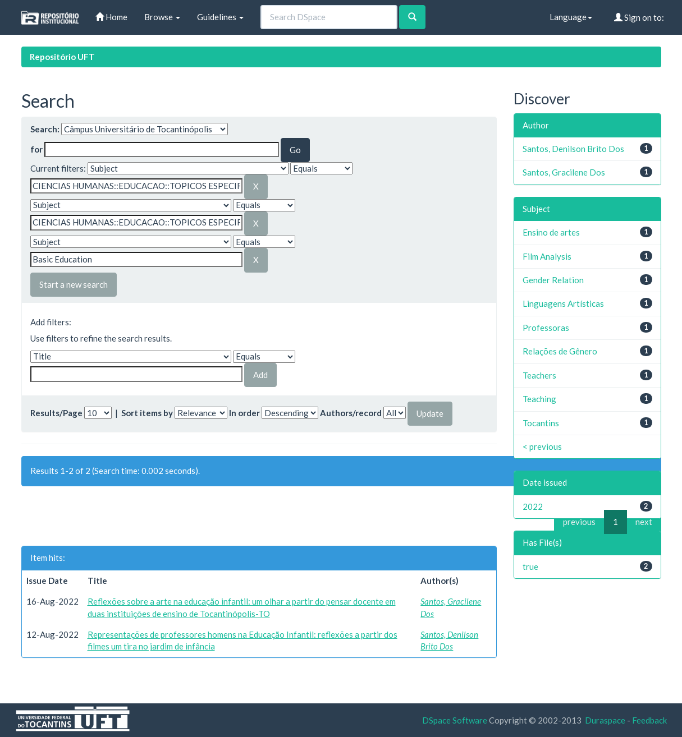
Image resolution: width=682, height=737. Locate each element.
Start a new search (73, 284)
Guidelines (220, 17)
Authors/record (351, 413)
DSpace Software (454, 720)
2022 (533, 506)
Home (111, 17)
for (36, 149)
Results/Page (56, 413)
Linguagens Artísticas (563, 303)
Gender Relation (553, 280)
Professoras (546, 328)
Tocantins (541, 423)
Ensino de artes (551, 232)
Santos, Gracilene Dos (564, 172)
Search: (44, 129)
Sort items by (147, 413)
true (530, 566)
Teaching (539, 399)
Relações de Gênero (560, 351)
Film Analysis (547, 256)
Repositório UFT (62, 57)
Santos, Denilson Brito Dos (573, 149)
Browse (162, 17)
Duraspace (605, 720)
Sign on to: (639, 17)
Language (571, 17)
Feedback (649, 720)
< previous (542, 446)
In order (244, 413)
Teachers (539, 375)
